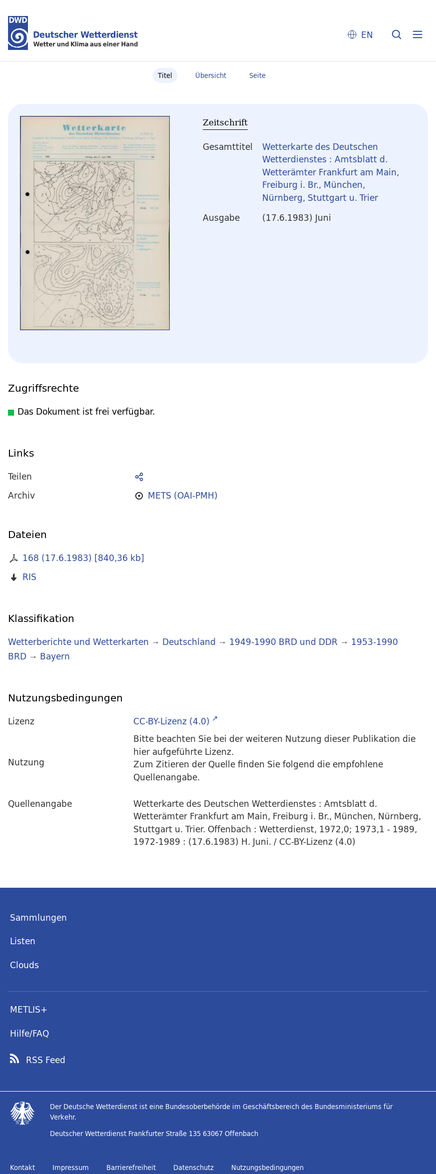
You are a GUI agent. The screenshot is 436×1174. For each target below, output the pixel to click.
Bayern (55, 656)
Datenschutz (193, 1167)
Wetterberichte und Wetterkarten (78, 641)
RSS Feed (45, 1060)
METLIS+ (28, 1009)
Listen (22, 941)
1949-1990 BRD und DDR (283, 641)
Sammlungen (38, 917)
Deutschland (189, 641)
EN (367, 34)
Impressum (70, 1167)
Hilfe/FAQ (29, 1033)
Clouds (24, 965)
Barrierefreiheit (131, 1167)
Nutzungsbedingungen (267, 1167)
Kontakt (22, 1167)
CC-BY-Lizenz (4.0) (171, 721)
